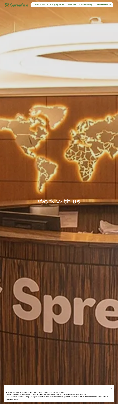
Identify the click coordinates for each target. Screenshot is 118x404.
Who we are (39, 5)
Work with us (104, 5)
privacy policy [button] (13, 399)
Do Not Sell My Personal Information (75, 394)
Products (71, 5)
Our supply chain (55, 5)
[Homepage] (16, 4)
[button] (111, 388)
